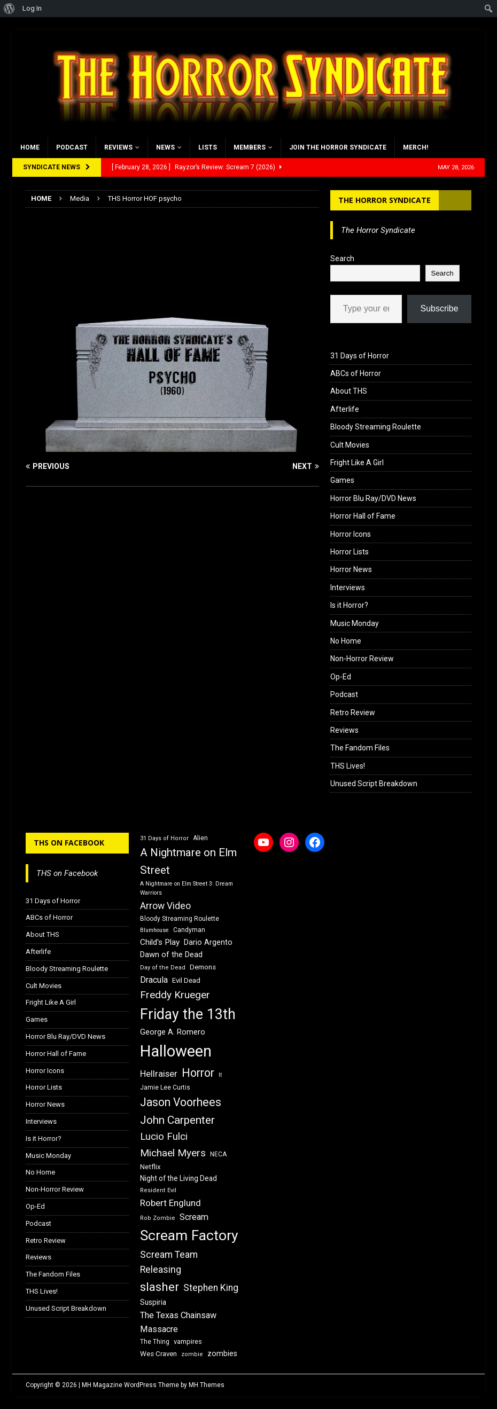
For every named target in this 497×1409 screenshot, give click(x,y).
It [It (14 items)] (220, 1074)
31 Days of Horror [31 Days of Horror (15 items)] (164, 838)
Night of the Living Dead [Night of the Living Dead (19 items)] (178, 1178)
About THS (348, 391)
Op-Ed (340, 676)
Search (342, 258)
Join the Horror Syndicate (337, 147)
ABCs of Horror (355, 373)
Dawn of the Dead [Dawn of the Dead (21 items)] (171, 954)
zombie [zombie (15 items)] (192, 1354)
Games (342, 480)
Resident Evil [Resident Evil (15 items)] (158, 1190)
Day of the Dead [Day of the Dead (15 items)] (162, 967)
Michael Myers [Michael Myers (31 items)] (173, 1153)
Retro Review (352, 712)
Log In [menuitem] (32, 8)
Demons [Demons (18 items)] (203, 967)
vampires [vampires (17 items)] (188, 1341)
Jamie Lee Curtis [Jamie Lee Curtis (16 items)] (165, 1087)
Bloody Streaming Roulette (375, 426)
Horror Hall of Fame (362, 516)
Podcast (72, 147)
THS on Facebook (69, 842)
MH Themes (206, 1385)
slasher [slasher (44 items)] (159, 1287)
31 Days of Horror (359, 355)
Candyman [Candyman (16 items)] (189, 930)
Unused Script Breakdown (373, 783)
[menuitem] (9, 8)
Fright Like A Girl (357, 462)
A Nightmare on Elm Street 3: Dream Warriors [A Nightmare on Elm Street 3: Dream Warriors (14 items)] (186, 888)
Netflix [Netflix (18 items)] (150, 1167)
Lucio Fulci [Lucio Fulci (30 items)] (164, 1136)
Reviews (118, 147)
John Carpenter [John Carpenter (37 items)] (177, 1120)
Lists (207, 147)
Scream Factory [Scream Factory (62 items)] (189, 1235)
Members (250, 147)
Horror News (351, 569)
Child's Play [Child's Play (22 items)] (160, 942)
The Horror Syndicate (384, 200)
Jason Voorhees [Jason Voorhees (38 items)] (180, 1102)
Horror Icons (350, 534)
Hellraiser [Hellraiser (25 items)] (158, 1074)
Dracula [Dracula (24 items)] (154, 980)
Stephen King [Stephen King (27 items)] (210, 1287)
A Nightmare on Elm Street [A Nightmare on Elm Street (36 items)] (188, 861)
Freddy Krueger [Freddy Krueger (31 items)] (175, 995)
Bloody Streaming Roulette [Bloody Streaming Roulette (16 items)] (179, 918)
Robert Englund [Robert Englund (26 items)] (170, 1202)
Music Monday (354, 623)
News (165, 147)
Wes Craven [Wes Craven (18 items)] (158, 1354)
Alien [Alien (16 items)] (200, 838)
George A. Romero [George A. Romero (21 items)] (172, 1032)
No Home (345, 641)
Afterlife (344, 409)
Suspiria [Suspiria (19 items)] (153, 1302)
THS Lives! (347, 766)
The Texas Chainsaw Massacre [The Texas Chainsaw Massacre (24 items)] (178, 1322)
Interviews (347, 587)
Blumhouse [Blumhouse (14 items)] (154, 930)
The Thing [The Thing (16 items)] (154, 1341)
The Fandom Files (360, 747)
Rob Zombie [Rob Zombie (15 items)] (157, 1218)
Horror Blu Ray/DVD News (373, 498)
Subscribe (439, 308)
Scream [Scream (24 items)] (194, 1217)
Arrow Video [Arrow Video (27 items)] (165, 906)
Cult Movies (349, 445)
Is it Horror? (349, 605)
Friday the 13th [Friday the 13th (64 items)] (188, 1014)
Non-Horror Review (362, 658)
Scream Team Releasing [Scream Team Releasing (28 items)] (169, 1262)
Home (30, 147)
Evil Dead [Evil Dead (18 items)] (186, 980)
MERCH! (415, 147)
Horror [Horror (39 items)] (198, 1072)
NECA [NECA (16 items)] (218, 1154)
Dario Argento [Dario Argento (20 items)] (208, 942)
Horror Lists (349, 551)
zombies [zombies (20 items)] (222, 1353)
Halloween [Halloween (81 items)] (176, 1051)
